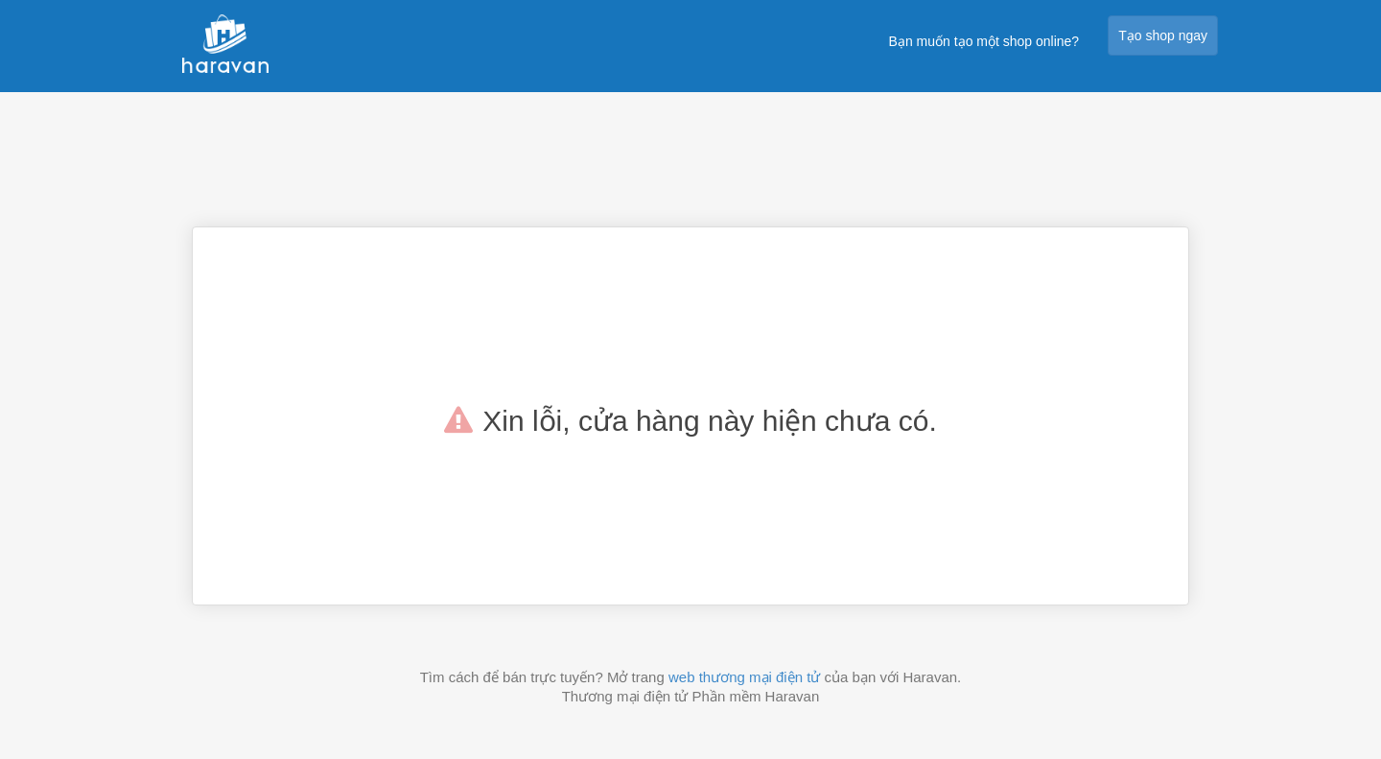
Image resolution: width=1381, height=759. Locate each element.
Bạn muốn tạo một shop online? (984, 41)
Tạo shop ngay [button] (1162, 35)
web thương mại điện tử (744, 677)
